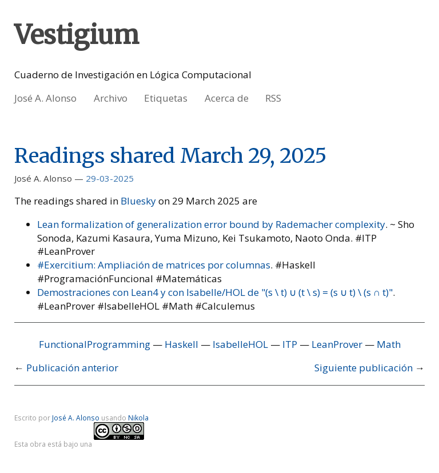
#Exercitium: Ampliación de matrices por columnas (153, 264)
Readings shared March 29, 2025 (170, 156)
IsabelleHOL (240, 344)
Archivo (110, 98)
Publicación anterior (72, 367)
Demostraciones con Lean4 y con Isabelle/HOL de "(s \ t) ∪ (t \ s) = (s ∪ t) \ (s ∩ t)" (215, 292)
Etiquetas (165, 98)
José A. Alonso (45, 98)
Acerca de (227, 98)
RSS (273, 98)
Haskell (181, 344)
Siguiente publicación (363, 367)
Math (389, 344)
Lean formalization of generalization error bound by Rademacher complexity (211, 224)
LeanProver (337, 344)
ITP (289, 344)
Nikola (138, 417)
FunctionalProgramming (94, 344)
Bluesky (138, 200)
